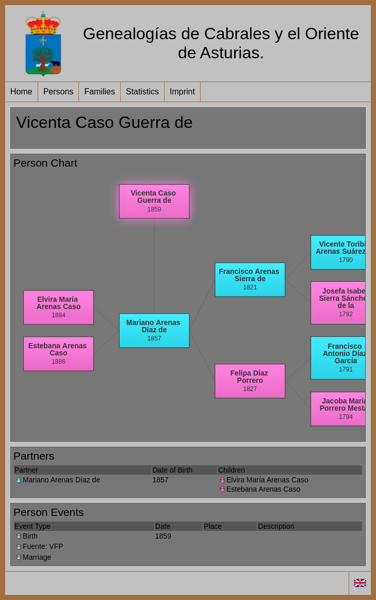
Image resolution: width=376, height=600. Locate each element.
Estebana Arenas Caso (259, 489)
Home (21, 91)
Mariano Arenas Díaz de (57, 480)
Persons (58, 91)
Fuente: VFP (38, 546)
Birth (26, 536)
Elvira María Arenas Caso (263, 480)
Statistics (142, 91)
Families (99, 91)
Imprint (182, 91)
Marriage (32, 557)
